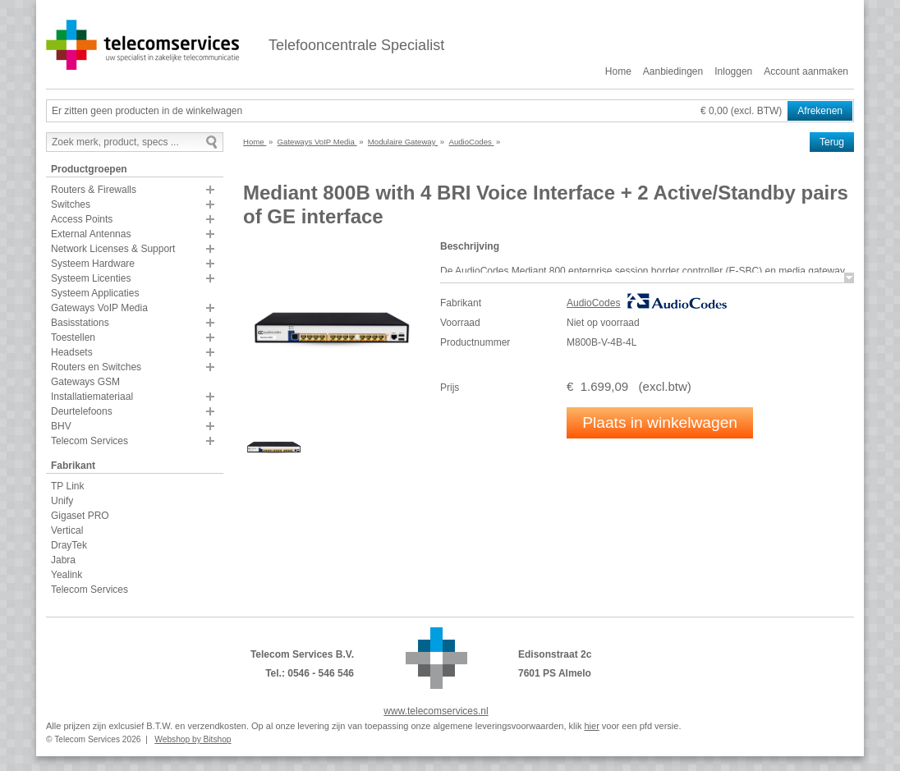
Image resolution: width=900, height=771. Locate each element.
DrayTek (69, 545)
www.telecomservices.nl (435, 711)
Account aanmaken (806, 71)
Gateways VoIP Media (99, 308)
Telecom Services (89, 441)
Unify (62, 501)
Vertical (67, 530)
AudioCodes (593, 303)
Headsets (72, 352)
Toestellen (73, 337)
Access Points (81, 219)
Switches (70, 204)
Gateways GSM (85, 382)
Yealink (66, 575)
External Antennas (91, 234)
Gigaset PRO (80, 515)
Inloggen (733, 71)
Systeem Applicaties (95, 293)
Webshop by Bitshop (192, 739)
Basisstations (80, 322)
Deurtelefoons (81, 411)
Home (618, 71)
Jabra (63, 560)
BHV (61, 426)
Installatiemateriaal (92, 396)
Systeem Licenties (91, 278)
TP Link (67, 486)
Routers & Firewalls (93, 189)
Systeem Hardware (93, 263)
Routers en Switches (96, 367)
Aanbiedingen (673, 71)
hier (591, 726)
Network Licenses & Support (113, 249)
